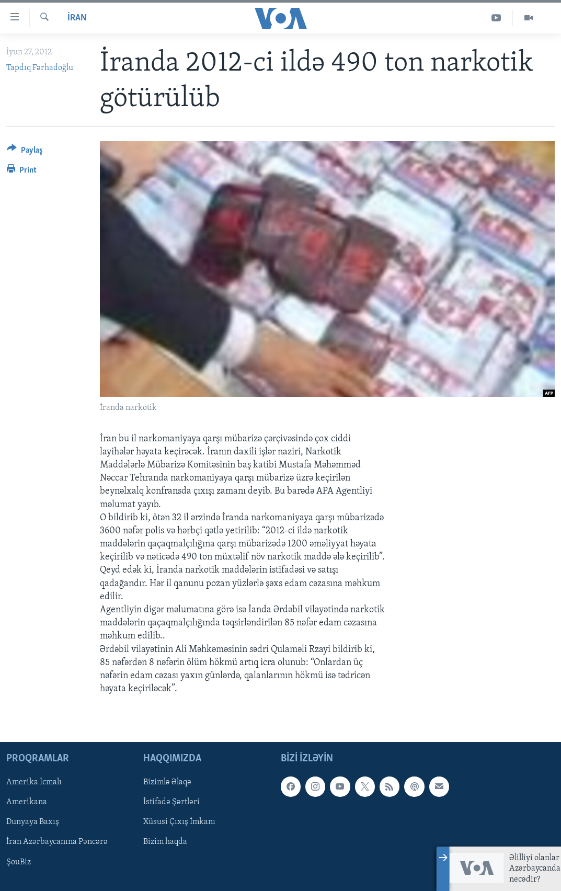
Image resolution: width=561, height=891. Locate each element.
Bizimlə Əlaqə (167, 783)
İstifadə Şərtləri (171, 802)
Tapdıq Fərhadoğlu (39, 68)
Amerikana (26, 802)
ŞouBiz (18, 862)
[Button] (25, 152)
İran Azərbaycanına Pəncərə (57, 842)
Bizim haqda (165, 842)
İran (77, 18)
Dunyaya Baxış (32, 822)
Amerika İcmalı (34, 783)
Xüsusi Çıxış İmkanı (179, 822)
